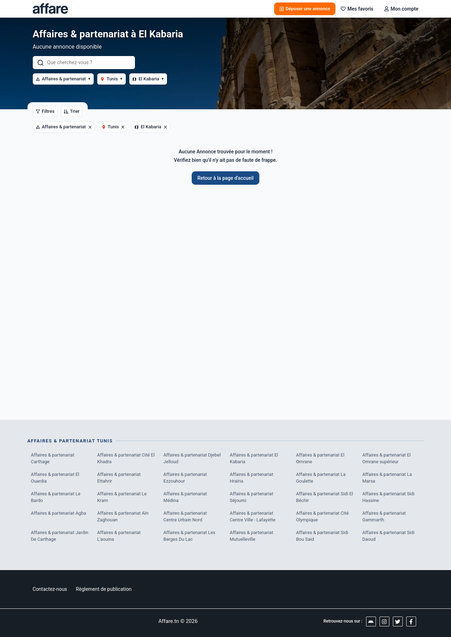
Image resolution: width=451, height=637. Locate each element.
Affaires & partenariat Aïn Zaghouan (123, 516)
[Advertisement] (226, 298)
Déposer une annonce (304, 8)
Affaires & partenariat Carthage (53, 458)
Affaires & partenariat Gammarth (384, 516)
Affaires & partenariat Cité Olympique (322, 516)
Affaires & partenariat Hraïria (251, 478)
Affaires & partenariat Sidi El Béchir (324, 497)
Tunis (111, 78)
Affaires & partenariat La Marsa (387, 478)
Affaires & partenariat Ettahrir (119, 478)
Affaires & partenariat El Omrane (320, 458)
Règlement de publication (103, 589)
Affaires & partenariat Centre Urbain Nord (185, 516)
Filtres (45, 111)
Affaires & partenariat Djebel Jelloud (192, 458)
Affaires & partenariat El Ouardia (55, 478)
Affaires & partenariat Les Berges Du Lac (189, 536)
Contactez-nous (50, 589)
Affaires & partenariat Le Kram (122, 497)
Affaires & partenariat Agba (58, 513)
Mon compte (401, 9)
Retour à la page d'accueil (225, 178)
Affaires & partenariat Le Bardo (56, 497)
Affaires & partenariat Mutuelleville (251, 536)
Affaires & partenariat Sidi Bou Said (322, 536)
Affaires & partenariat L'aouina (119, 536)
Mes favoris (357, 9)
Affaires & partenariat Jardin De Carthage (59, 536)
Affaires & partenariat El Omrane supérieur (386, 458)
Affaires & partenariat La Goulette (321, 478)
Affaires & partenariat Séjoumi (251, 497)
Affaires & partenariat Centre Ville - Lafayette (253, 516)
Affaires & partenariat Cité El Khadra (126, 458)
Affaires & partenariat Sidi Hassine (388, 497)
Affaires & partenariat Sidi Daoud (388, 536)
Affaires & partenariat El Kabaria (254, 458)
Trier (72, 111)
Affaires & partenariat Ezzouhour (185, 478)
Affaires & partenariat (63, 78)
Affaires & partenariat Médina (185, 497)
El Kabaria (148, 78)
